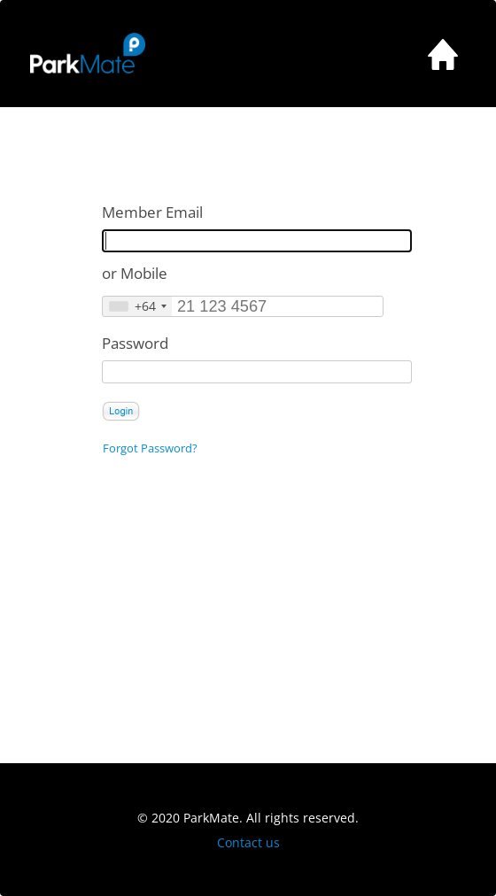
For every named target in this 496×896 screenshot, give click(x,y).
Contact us (248, 842)
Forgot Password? (150, 448)
